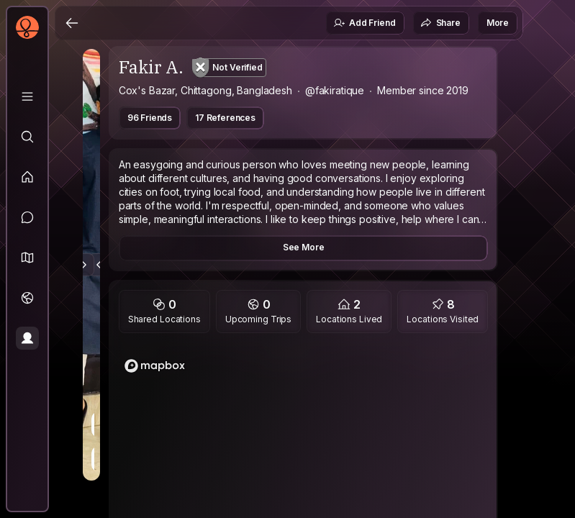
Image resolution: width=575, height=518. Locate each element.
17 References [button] (225, 117)
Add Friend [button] (364, 23)
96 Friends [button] (149, 117)
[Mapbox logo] (154, 366)
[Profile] (27, 338)
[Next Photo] (82, 264)
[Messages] (27, 217)
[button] (27, 257)
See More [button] (304, 247)
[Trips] (27, 297)
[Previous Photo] (100, 264)
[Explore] (27, 136)
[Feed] (27, 176)
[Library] (27, 96)
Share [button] (440, 23)
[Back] (71, 23)
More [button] (497, 22)
